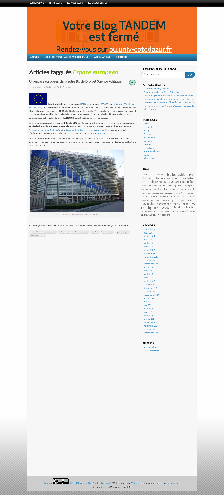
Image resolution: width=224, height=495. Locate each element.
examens (144, 189)
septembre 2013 (151, 332)
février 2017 (149, 236)
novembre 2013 (151, 325)
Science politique (152, 151)
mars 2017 (148, 232)
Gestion (147, 144)
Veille (146, 154)
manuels (190, 192)
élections (166, 214)
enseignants (175, 185)
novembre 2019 (151, 229)
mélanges (153, 196)
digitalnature (173, 483)
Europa (100, 138)
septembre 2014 (151, 294)
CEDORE (105, 104)
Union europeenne (37, 235)
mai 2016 (148, 239)
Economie (148, 127)
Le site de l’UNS (37, 3)
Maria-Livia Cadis (43, 87)
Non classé (149, 148)
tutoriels (183, 211)
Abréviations (102, 57)
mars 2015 (148, 277)
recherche (148, 204)
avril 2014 (148, 308)
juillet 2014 (149, 298)
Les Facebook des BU (97, 3)
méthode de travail (182, 196)
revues (165, 207)
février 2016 (149, 250)
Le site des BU (55, 3)
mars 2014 (148, 312)
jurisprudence (171, 192)
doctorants (145, 182)
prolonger (166, 200)
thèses (174, 211)
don (165, 181)
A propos (121, 57)
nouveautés (155, 200)
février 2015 (149, 281)
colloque (172, 178)
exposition (156, 189)
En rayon (67, 87)
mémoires (164, 196)
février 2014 (149, 315)
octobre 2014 (150, 291)
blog (191, 174)
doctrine (156, 182)
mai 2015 (148, 270)
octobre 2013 (150, 329)
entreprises (190, 185)
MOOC (145, 196)
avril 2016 (148, 243)
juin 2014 (148, 301)
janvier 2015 (149, 284)
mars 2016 (148, 246)
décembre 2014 (151, 288)
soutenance (165, 211)
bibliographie (176, 174)
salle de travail (146, 211)
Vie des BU (149, 158)
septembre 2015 (151, 263)
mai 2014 (148, 305)
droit (171, 181)
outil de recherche (106, 133)
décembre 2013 (151, 322)
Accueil (34, 57)
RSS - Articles (150, 347)
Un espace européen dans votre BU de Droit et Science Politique (75, 81)
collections (95, 232)
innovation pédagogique (152, 192)
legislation (182, 193)
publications (187, 200)
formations (149, 141)
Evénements (149, 137)
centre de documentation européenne (73, 232)
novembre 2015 (151, 256)
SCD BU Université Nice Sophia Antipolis (89, 483)
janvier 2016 (149, 253)
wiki (159, 215)
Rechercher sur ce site (190, 75)
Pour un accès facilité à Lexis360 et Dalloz (163, 92)
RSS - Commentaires (153, 350)
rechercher (164, 204)
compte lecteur (186, 178)
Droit (59, 87)
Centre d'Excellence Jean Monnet (43, 232)
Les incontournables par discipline (66, 57)
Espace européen (122, 232)
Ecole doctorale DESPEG (154, 185)
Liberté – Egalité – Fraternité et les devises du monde (168, 95)
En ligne (147, 130)
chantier (146, 178)
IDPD (83, 104)
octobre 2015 (150, 260)
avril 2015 (148, 274)
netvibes (144, 200)
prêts (175, 200)
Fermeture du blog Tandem (156, 88)
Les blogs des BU (75, 3)
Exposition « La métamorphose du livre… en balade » (168, 99)
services (156, 211)
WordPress (136, 483)
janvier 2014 (149, 319)
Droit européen (107, 232)
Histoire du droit (187, 189)
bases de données (152, 174)
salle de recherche (183, 207)
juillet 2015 (149, 267)
